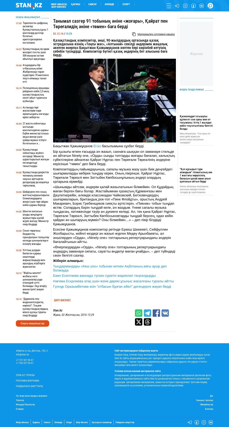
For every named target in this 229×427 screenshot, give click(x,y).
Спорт (126, 4)
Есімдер (20, 409)
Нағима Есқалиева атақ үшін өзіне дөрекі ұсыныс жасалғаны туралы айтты (113, 281)
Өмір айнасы (59, 4)
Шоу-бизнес (58, 7)
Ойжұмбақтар (206, 404)
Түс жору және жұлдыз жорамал (31, 396)
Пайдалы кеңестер (124, 422)
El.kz (97, 146)
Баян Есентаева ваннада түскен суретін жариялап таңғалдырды (104, 276)
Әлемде (109, 4)
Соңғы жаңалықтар (32, 323)
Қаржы (75, 4)
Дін (211, 396)
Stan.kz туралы (25, 375)
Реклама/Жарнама (27, 380)
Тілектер (20, 400)
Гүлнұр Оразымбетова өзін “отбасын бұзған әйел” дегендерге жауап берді (112, 286)
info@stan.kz (22, 354)
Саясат (92, 4)
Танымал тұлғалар (204, 400)
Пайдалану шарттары (29, 386)
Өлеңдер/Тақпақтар (25, 404)
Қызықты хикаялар (102, 422)
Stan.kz (57, 310)
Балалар (209, 409)
